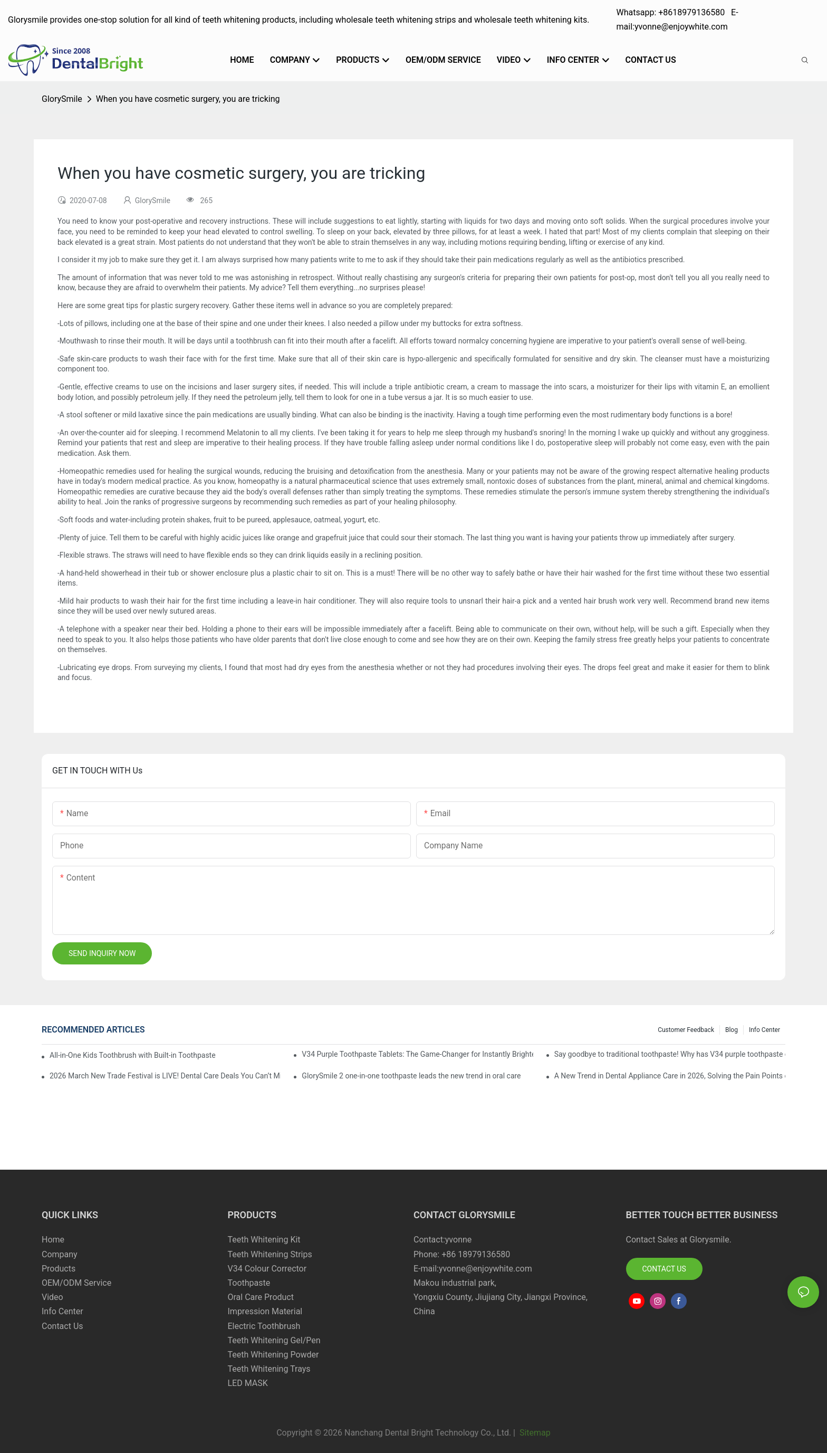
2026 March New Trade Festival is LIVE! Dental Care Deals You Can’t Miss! (165, 1076)
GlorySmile (62, 99)
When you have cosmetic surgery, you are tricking (188, 99)
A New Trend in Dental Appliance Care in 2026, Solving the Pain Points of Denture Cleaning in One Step (669, 1076)
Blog (731, 1030)
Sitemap (534, 1433)
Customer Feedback (686, 1030)
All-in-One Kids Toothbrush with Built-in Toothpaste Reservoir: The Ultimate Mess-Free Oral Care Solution (133, 1055)
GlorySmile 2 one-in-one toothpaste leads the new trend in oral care (411, 1076)
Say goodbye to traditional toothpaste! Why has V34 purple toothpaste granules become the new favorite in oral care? (669, 1054)
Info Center (764, 1030)
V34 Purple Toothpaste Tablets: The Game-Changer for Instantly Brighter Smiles (417, 1054)
